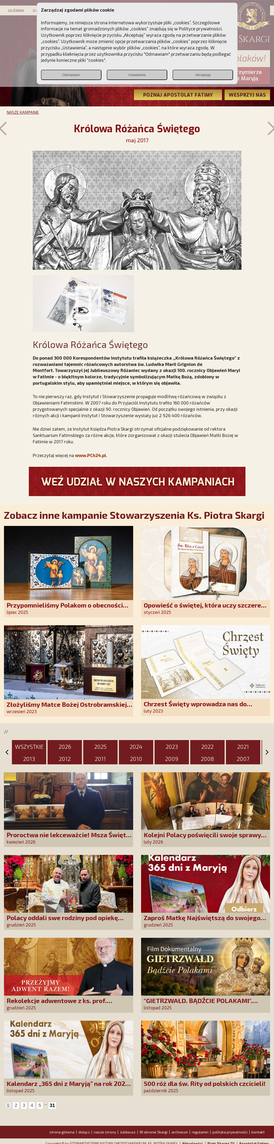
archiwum (179, 1132)
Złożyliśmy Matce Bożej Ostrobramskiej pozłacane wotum (67, 707)
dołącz (84, 1132)
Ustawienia (137, 75)
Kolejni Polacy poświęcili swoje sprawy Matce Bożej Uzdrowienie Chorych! (202, 838)
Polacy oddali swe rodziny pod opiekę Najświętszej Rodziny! (62, 921)
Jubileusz (128, 1132)
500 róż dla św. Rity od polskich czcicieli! (205, 1083)
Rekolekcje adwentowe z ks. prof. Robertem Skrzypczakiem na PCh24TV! (65, 1004)
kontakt (258, 1132)
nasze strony (105, 1132)
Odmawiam (71, 75)
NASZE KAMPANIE (23, 112)
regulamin (200, 1132)
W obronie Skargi (154, 1132)
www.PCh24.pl (90, 455)
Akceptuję (203, 75)
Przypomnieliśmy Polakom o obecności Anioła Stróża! (65, 608)
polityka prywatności (230, 1132)
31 (52, 1105)
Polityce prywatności (200, 28)
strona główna (62, 1132)
